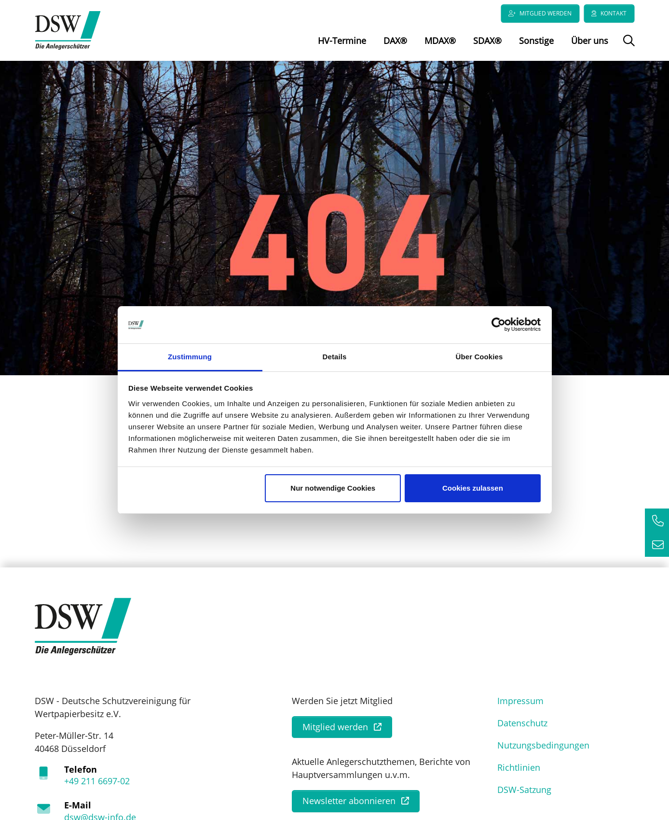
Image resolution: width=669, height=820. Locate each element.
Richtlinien (518, 769)
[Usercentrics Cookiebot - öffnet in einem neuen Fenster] (498, 325)
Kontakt (614, 13)
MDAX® (440, 40)
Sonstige (536, 40)
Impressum (520, 702)
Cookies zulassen (472, 488)
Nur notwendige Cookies (332, 488)
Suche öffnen (627, 47)
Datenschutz (522, 725)
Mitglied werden (545, 13)
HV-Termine (342, 40)
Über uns (589, 40)
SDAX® (487, 40)
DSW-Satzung (524, 791)
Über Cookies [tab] (479, 357)
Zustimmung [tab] (190, 357)
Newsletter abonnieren (349, 803)
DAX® (395, 40)
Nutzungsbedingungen (543, 747)
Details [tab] (335, 357)
